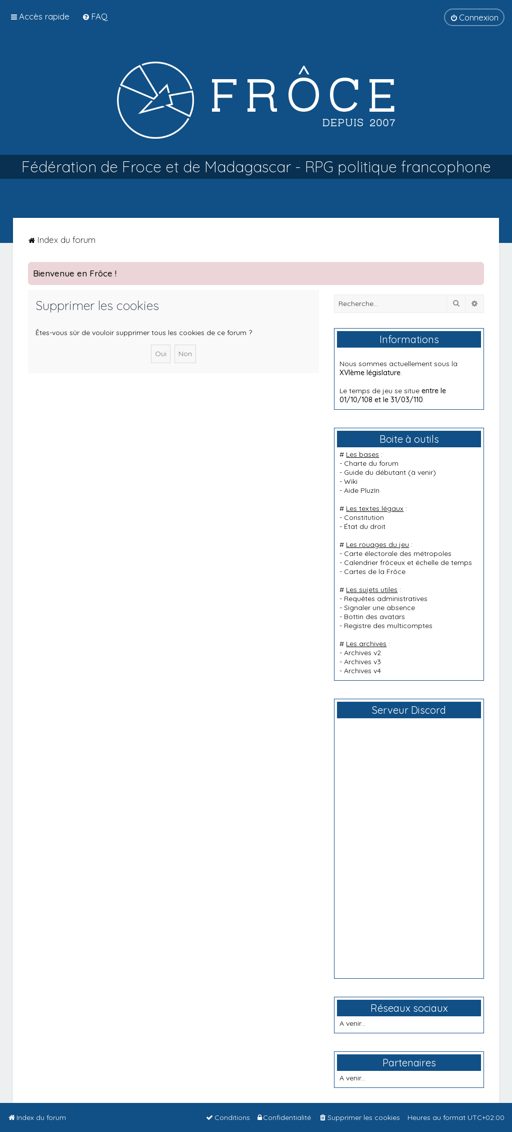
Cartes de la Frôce (375, 571)
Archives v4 (362, 670)
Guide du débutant (375, 472)
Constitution (364, 517)
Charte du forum (371, 463)
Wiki (351, 481)
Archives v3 (362, 661)
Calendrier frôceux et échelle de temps (408, 562)
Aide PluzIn (362, 490)
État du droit (365, 526)
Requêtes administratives (386, 598)
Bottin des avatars (374, 616)
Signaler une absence (379, 607)
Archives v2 (362, 652)
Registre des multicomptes (388, 625)
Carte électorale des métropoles (398, 553)
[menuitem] (95, 16)
